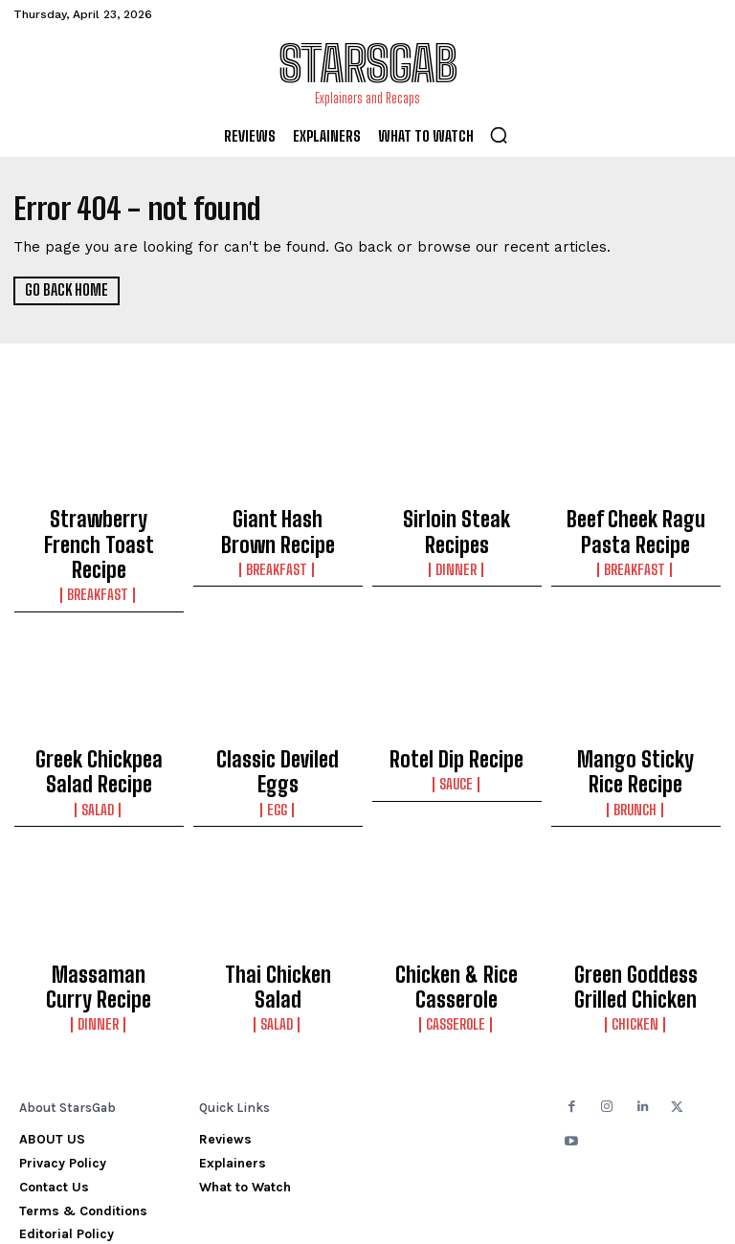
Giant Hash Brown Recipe (277, 525)
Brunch (636, 751)
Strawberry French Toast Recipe (99, 525)
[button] (498, 135)
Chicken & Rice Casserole (456, 920)
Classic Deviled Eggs (277, 713)
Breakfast (99, 554)
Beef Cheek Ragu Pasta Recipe (635, 525)
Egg (277, 734)
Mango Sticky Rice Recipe (636, 722)
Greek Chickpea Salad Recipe (98, 722)
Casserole (457, 949)
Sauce (457, 734)
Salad (98, 751)
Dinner (457, 537)
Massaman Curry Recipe (98, 920)
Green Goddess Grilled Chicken (635, 920)
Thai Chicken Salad (277, 912)
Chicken (635, 949)
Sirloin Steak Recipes (456, 516)
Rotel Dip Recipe (456, 713)
